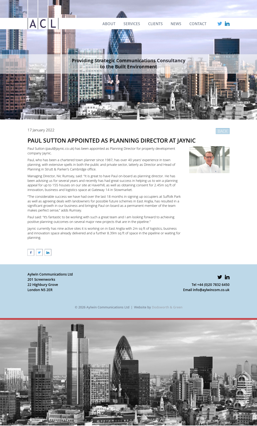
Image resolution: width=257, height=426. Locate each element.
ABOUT (108, 23)
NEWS (176, 23)
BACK (222, 131)
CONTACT (197, 23)
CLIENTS (155, 23)
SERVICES (132, 23)
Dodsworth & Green (167, 307)
